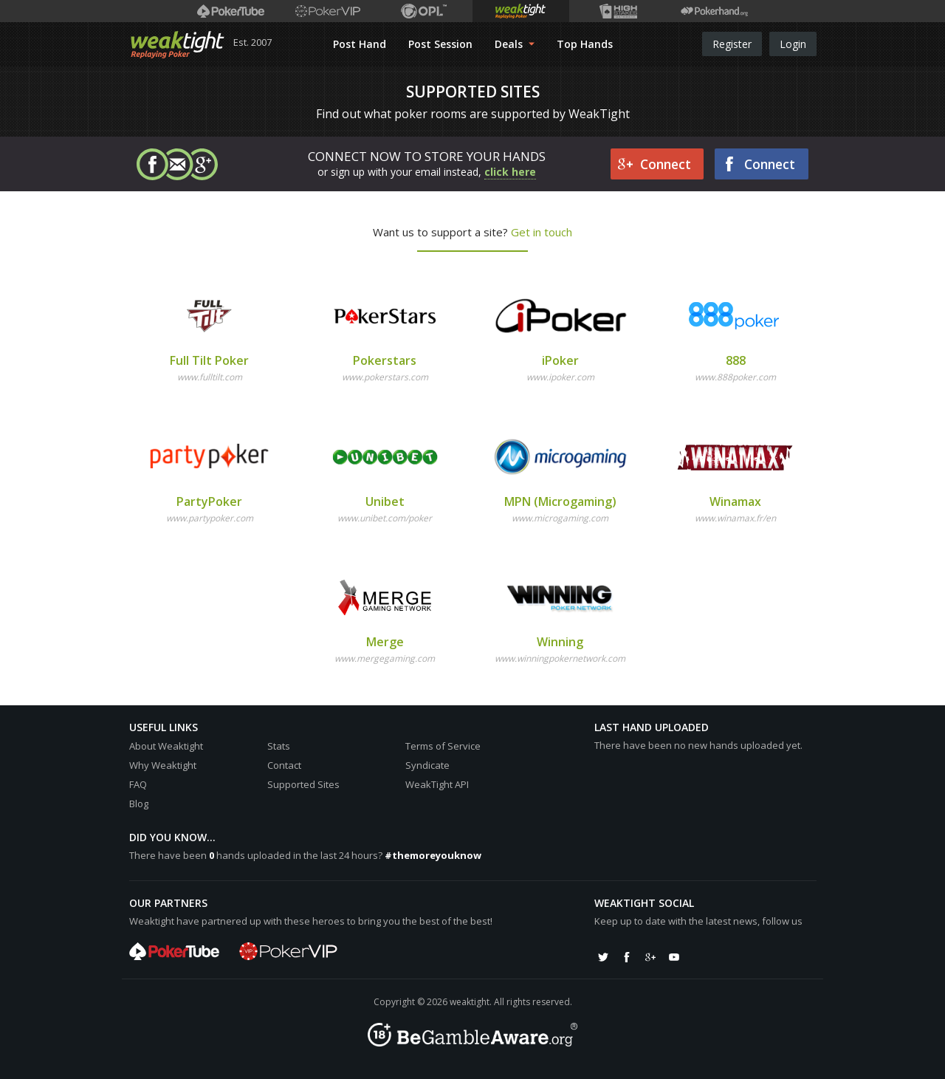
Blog (138, 803)
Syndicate (427, 765)
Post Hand (359, 44)
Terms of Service (443, 746)
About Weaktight (166, 746)
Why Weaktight (162, 765)
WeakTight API (437, 784)
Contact (284, 765)
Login (793, 44)
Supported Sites (303, 784)
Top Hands (585, 44)
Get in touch (541, 232)
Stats (278, 746)
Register (732, 44)
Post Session (440, 44)
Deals (515, 44)
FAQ (138, 784)
